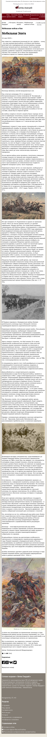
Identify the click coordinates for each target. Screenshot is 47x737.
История (26, 15)
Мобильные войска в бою (29, 23)
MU (15, 698)
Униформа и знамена (10, 719)
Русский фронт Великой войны (14, 729)
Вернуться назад (8, 667)
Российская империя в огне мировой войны (19, 732)
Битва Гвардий (5, 23)
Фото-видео (20, 16)
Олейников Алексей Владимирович (19, 650)
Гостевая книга (14, 16)
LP (12, 698)
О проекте (5, 705)
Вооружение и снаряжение (34, 16)
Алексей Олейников (23, 11)
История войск (20, 23)
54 (4, 653)
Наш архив (9, 16)
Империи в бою (8, 727)
